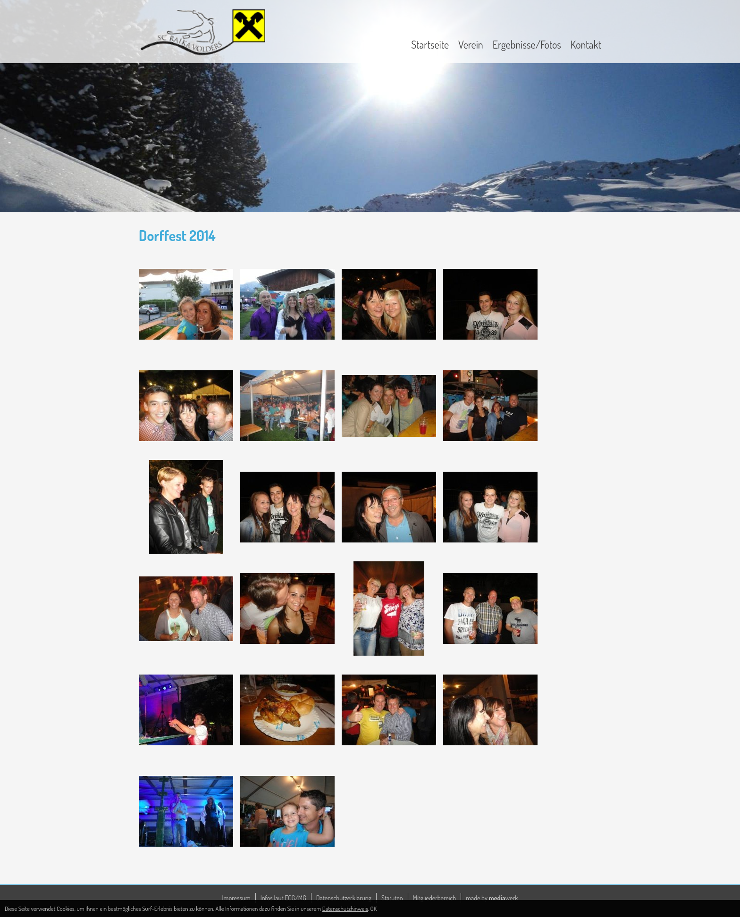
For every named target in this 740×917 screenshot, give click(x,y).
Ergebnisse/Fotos (527, 44)
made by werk (492, 898)
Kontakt (586, 44)
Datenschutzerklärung (343, 898)
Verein (470, 44)
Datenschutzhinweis (345, 908)
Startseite (430, 44)
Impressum (236, 898)
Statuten (392, 898)
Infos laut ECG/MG (283, 898)
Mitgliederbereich (434, 898)
